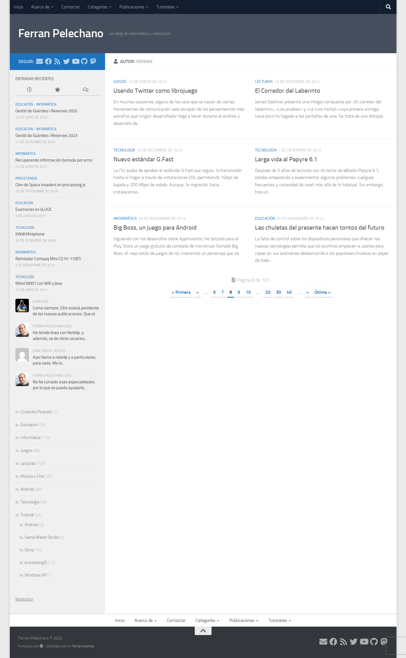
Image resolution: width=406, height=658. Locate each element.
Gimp (29, 549)
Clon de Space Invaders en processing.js (50, 184)
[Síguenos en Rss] (57, 61)
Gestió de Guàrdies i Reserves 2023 (46, 135)
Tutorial (27, 514)
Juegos (120, 81)
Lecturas (264, 81)
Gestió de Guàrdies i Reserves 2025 (46, 110)
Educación (265, 218)
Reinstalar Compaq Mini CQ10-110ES (48, 258)
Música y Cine (32, 476)
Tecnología (124, 150)
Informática (125, 218)
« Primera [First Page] (181, 292)
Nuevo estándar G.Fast (143, 159)
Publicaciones (131, 7)
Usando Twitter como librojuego (155, 90)
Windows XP (36, 575)
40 (289, 292)
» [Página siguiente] (307, 292)
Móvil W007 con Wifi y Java (38, 283)
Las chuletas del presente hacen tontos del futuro (319, 227)
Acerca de (40, 7)
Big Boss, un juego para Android (155, 227)
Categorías (97, 7)
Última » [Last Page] (322, 292)
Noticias (27, 489)
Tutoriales (165, 7)
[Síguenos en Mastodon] (93, 61)
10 (248, 292)
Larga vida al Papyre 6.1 (286, 159)
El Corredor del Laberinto (287, 90)
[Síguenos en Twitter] (66, 61)
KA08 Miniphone (30, 234)
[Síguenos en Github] (84, 61)
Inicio (18, 7)
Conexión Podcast (36, 411)
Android (31, 524)
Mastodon (24, 599)
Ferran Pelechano (60, 33)
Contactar (70, 7)
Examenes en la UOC (33, 209)
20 (267, 292)
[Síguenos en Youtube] (75, 61)
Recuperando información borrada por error (53, 160)
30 (278, 292)
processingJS (26, 178)
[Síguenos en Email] (39, 61)
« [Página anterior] (197, 292)
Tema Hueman (83, 646)
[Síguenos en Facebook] (48, 61)
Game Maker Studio (42, 537)
